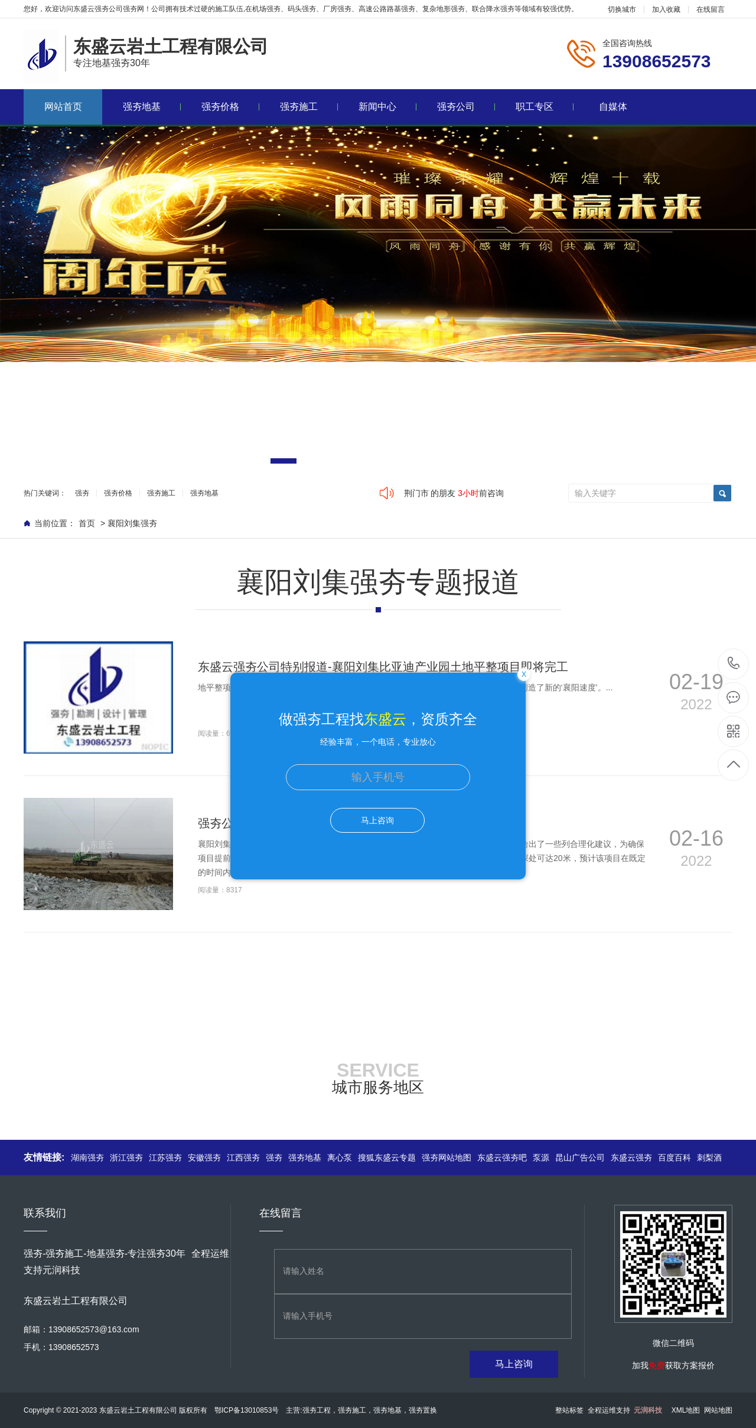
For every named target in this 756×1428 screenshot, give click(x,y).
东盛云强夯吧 (502, 1157)
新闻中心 (388, 107)
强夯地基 (152, 107)
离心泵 (339, 1157)
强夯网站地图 (446, 1157)
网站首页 (63, 107)
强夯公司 (466, 107)
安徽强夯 (204, 1157)
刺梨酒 (709, 1157)
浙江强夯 (126, 1157)
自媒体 (613, 107)
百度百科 (674, 1157)
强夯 (82, 493)
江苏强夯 (165, 1157)
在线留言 (710, 9)
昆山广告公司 (580, 1157)
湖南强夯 (87, 1157)
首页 (87, 523)
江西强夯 (243, 1157)
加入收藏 (666, 9)
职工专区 (545, 107)
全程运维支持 (625, 1410)
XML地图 (686, 1410)
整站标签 (569, 1410)
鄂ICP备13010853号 (246, 1410)
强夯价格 (230, 107)
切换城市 (622, 9)
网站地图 (718, 1410)
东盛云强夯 (631, 1157)
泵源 (541, 1157)
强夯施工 (309, 107)
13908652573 (734, 663)
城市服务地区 (378, 1087)
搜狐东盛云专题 (387, 1157)
